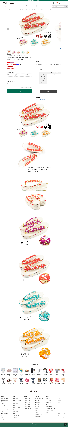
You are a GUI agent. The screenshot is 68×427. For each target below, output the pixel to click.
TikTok (59, 402)
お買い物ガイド (48, 398)
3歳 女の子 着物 (27, 400)
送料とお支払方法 (49, 406)
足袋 (2, 415)
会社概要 (47, 404)
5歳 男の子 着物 (27, 404)
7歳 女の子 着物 (27, 406)
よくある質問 (48, 400)
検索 (66, 6)
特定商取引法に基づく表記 (50, 408)
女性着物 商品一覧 (4, 398)
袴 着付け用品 (38, 416)
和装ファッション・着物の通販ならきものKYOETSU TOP (9, 9)
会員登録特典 (48, 402)
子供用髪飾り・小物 (27, 408)
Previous (8, 29)
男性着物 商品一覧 (16, 398)
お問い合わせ (60, 410)
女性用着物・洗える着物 (5, 401)
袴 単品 (36, 408)
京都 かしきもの (60, 415)
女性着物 (23, 9)
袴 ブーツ (37, 410)
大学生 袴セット (38, 402)
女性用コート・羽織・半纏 (5, 410)
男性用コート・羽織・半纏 (17, 408)
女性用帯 (3, 405)
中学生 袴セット (38, 404)
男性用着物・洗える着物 (17, 401)
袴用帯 (36, 412)
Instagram (59, 398)
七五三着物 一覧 (27, 398)
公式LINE (59, 400)
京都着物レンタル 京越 (61, 413)
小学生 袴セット (38, 406)
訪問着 (2, 403)
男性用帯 (14, 405)
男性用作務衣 (15, 411)
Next (60, 29)
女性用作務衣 (3, 407)
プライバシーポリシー (50, 410)
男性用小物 (15, 417)
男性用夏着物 (15, 403)
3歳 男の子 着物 (27, 402)
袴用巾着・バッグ (38, 414)
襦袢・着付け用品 (4, 413)
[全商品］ (20, 9)
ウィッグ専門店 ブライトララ (62, 417)
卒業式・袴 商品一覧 (39, 398)
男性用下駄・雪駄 (16, 415)
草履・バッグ (28, 9)
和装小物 (3, 419)
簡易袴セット (37, 400)
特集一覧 (47, 412)
